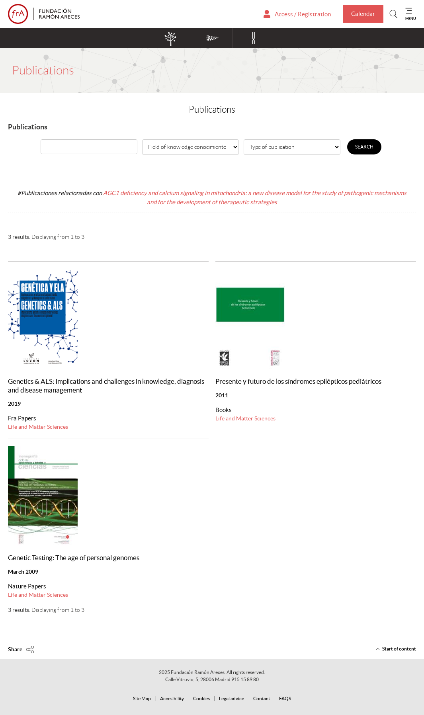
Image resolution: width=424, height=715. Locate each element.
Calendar (363, 13)
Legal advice (231, 698)
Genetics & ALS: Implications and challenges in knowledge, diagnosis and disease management (106, 386)
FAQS (285, 698)
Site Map (142, 698)
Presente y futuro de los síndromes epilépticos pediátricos (298, 381)
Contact (261, 698)
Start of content (399, 648)
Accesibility (172, 698)
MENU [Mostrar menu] (410, 18)
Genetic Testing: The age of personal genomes (73, 557)
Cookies (201, 698)
